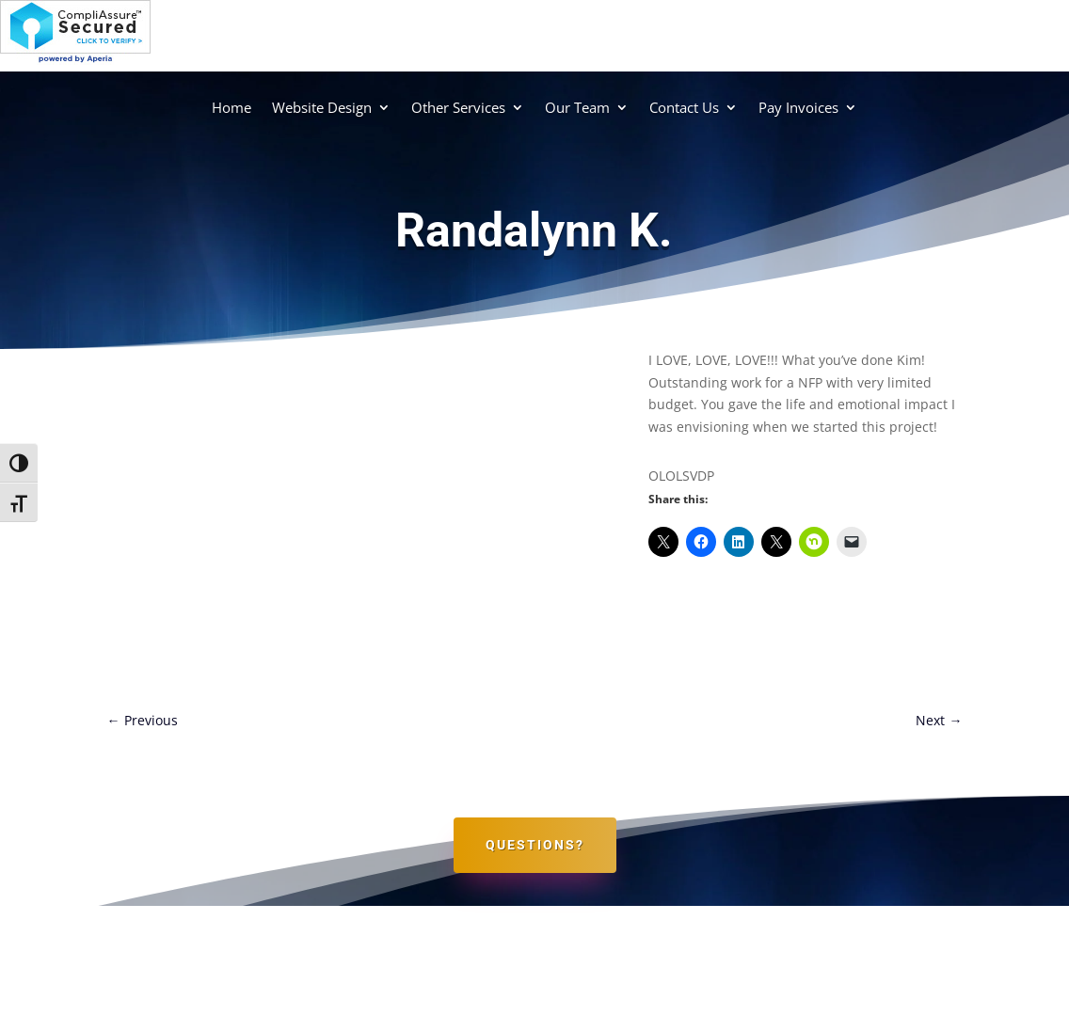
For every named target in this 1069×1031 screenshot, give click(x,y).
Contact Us (684, 107)
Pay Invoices (798, 107)
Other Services (458, 107)
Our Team (577, 107)
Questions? (535, 844)
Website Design (322, 107)
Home (231, 107)
